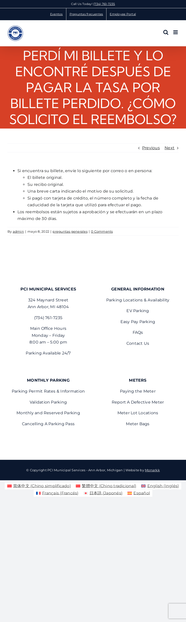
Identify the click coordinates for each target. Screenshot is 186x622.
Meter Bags (137, 423)
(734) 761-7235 (104, 4)
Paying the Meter (138, 391)
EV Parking (137, 310)
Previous (151, 147)
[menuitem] (39, 486)
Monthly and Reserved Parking (48, 413)
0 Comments (102, 231)
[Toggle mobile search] (165, 32)
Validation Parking (48, 402)
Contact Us (137, 343)
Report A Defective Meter (138, 402)
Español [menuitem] (141, 493)
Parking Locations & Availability (138, 300)
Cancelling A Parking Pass (48, 423)
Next (170, 147)
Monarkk (152, 470)
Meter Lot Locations (137, 413)
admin (18, 231)
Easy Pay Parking (137, 321)
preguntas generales (70, 231)
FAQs (138, 332)
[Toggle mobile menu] (176, 32)
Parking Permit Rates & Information (48, 391)
